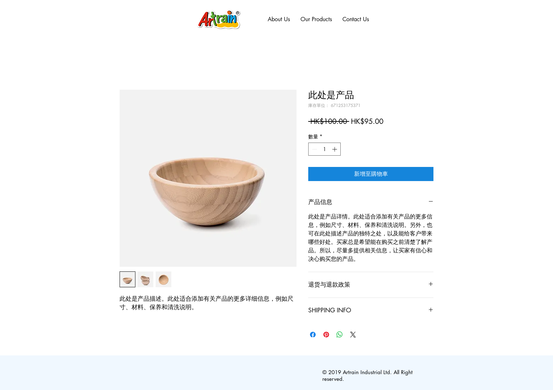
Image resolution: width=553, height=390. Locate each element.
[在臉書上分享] (313, 334)
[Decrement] (313, 149)
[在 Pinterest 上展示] (326, 334)
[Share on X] (353, 334)
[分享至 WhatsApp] (339, 334)
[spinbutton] (324, 149)
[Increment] (335, 149)
